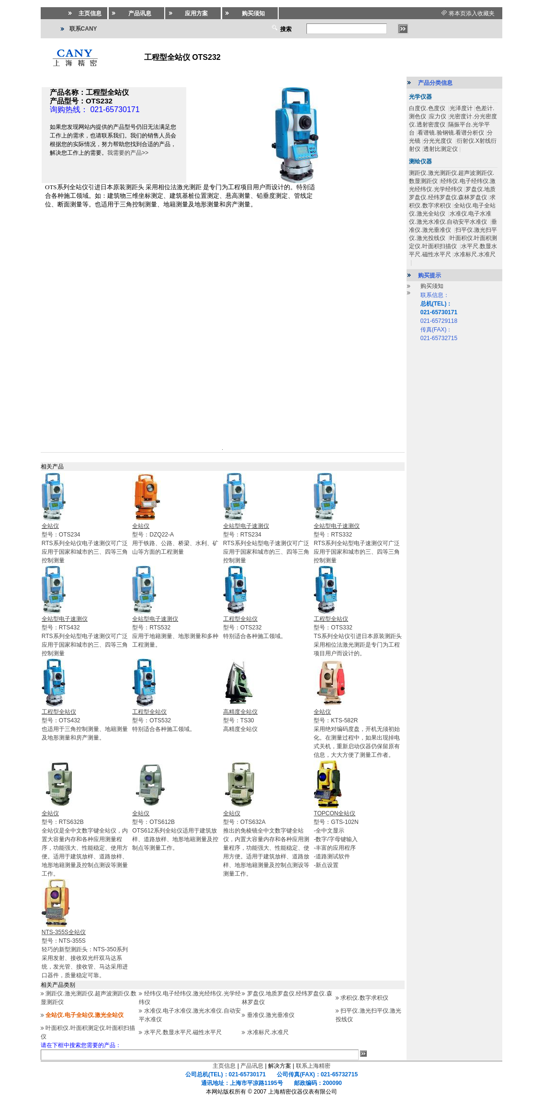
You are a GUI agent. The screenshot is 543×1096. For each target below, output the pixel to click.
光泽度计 (461, 108)
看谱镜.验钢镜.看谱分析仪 (451, 132)
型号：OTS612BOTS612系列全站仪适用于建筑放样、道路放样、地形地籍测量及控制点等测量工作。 (175, 830)
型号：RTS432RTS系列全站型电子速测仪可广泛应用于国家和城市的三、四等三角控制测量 (85, 636)
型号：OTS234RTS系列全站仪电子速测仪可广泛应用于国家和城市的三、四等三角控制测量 (85, 543)
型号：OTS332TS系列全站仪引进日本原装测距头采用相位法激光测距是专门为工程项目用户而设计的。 (357, 636)
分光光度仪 (438, 140)
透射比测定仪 (440, 149)
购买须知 (431, 286)
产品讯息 (251, 1065)
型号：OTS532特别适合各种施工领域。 (163, 720)
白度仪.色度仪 (428, 108)
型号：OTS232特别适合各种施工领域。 (254, 627)
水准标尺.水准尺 (268, 1032)
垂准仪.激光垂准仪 (270, 1015)
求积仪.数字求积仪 (364, 997)
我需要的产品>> (127, 152)
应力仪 (437, 116)
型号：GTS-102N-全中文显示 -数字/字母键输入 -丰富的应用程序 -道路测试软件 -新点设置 (336, 839)
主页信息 (224, 1065)
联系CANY (83, 28)
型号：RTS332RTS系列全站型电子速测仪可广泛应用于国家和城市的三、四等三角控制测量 (357, 543)
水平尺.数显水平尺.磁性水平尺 (183, 1032)
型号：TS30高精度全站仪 (240, 720)
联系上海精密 (313, 1065)
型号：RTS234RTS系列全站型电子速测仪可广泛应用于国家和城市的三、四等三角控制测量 (266, 543)
